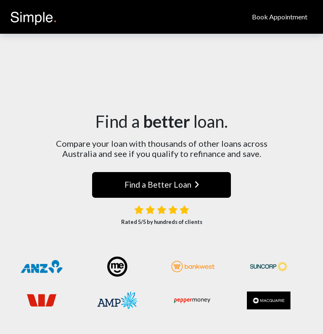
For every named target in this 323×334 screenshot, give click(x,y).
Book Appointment (279, 17)
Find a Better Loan (161, 184)
